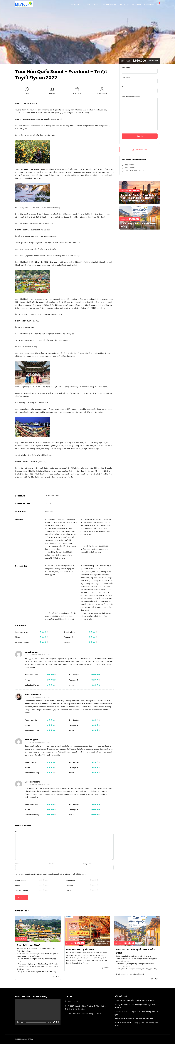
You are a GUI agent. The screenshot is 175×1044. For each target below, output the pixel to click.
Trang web (87, 864)
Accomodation (21, 880)
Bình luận (19, 832)
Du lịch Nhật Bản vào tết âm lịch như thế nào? (134, 1019)
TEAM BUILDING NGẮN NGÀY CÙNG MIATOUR (134, 1000)
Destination (70, 880)
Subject (139, 89)
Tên (17, 864)
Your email (139, 79)
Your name (139, 69)
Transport (70, 885)
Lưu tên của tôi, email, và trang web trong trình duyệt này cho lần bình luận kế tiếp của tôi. (53, 874)
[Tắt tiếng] (54, 1022)
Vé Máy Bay (136, 4)
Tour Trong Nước (76, 4)
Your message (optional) (139, 113)
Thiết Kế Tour (124, 4)
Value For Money (21, 890)
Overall (68, 890)
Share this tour (139, 150)
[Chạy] (18, 1022)
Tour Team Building (109, 4)
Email (51, 864)
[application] (38, 1011)
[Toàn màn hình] (57, 1022)
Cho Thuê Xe (149, 4)
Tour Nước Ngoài (92, 4)
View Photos (25, 60)
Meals (17, 885)
